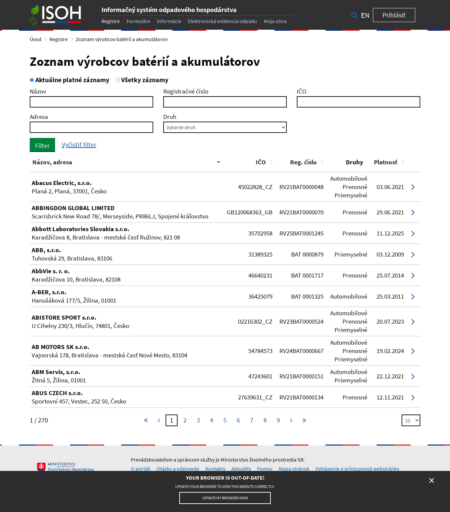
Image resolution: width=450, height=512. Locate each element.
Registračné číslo (185, 91)
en (365, 15)
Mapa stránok (294, 468)
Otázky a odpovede (178, 468)
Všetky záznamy (142, 79)
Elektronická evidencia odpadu (222, 21)
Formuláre (138, 21)
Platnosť (385, 162)
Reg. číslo (303, 162)
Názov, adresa (52, 162)
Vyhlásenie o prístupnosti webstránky (357, 468)
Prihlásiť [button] (394, 15)
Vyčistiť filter (79, 144)
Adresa (39, 117)
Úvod (35, 39)
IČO (301, 91)
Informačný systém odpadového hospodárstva (169, 9)
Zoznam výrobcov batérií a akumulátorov (122, 39)
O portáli (141, 468)
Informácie (169, 21)
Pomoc (265, 468)
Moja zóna (275, 21)
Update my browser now (225, 497)
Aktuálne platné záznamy (69, 79)
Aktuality (241, 468)
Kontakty (215, 468)
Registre (110, 21)
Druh (169, 117)
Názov (38, 91)
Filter (42, 145)
